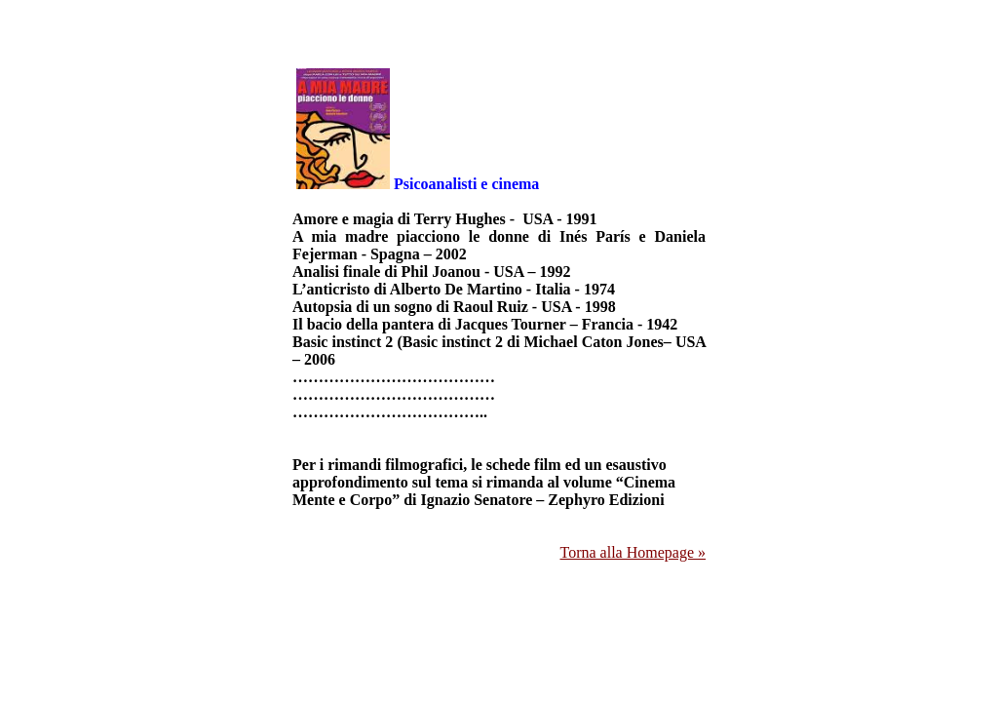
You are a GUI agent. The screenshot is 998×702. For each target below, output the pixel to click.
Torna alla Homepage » (633, 552)
